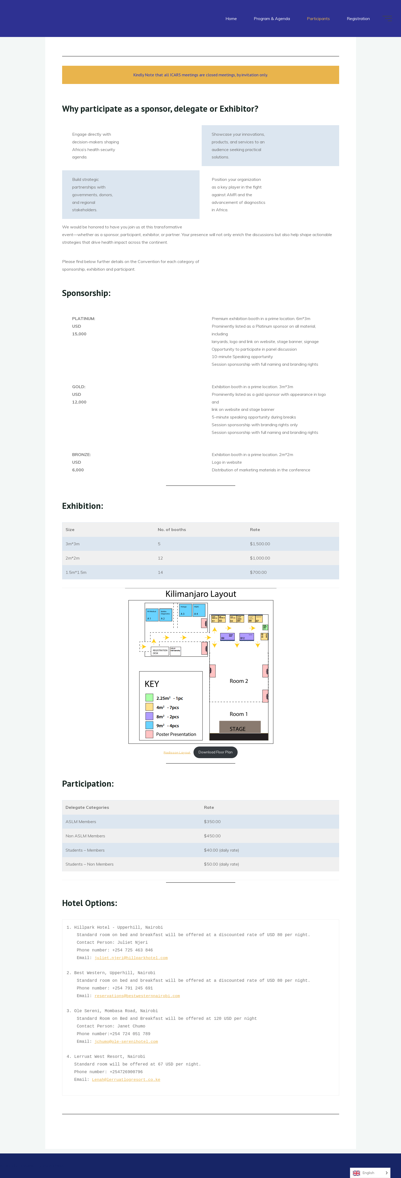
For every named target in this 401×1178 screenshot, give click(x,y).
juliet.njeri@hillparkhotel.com (132, 958)
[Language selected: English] (370, 1173)
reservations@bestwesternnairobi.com (138, 996)
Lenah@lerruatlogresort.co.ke (127, 1079)
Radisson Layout (177, 752)
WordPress (53, 1165)
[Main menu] (385, 18)
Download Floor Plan (216, 752)
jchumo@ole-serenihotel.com (127, 1041)
